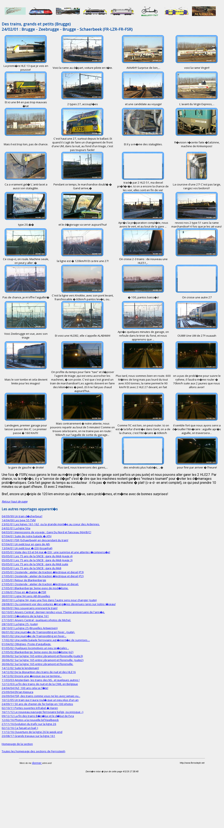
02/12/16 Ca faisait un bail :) (20, 728)
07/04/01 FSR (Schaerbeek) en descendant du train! (35, 540)
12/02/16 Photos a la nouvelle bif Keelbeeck (30, 720)
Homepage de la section (17, 744)
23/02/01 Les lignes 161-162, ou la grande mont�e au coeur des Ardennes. (51, 524)
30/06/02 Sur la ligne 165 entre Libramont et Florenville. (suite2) (43, 660)
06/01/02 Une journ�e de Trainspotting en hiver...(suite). (38, 632)
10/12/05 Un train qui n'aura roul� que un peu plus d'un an (40, 700)
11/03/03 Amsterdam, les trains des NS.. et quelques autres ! (41, 680)
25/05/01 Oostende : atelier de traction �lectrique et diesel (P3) (43, 572)
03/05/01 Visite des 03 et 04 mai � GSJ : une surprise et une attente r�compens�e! (56, 552)
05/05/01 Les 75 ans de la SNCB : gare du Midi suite (35, 564)
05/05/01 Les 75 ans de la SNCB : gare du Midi (31, 568)
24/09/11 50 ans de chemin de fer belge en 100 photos (37, 704)
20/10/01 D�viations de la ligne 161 (25, 616)
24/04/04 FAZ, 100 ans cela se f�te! (25, 688)
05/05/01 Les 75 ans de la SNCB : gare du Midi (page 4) (37, 556)
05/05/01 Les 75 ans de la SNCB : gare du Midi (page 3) (37, 560)
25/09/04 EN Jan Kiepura (17, 692)
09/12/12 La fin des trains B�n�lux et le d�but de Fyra (38, 716)
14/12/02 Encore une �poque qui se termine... (32, 676)
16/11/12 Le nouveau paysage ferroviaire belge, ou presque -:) (42, 712)
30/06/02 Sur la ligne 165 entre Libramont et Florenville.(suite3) (42, 656)
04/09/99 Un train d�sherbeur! (22, 516)
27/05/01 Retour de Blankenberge (24, 580)
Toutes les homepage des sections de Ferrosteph (33, 751)
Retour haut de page (14, 501)
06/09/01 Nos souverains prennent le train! (29, 608)
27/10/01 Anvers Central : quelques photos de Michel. (36, 620)
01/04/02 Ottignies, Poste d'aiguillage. (26, 644)
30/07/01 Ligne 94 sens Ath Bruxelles (26, 596)
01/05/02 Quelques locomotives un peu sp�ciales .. (35, 648)
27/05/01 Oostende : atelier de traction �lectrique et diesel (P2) (43, 576)
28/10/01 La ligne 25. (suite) (20, 624)
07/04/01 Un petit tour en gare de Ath (26, 544)
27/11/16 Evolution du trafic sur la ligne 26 (29, 724)
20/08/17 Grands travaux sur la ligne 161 (28, 736)
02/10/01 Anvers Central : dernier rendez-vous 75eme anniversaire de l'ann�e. (53, 612)
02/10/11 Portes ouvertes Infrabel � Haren (30, 708)
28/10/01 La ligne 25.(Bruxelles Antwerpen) (30, 628)
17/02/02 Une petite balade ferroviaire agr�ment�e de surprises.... (46, 640)
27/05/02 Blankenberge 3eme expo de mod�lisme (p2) (37, 652)
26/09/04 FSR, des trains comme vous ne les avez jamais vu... (41, 696)
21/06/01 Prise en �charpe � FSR (24, 592)
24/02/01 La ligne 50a (16, 528)
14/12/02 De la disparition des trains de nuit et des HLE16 (39, 672)
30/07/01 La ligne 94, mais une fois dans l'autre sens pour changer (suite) (49, 600)
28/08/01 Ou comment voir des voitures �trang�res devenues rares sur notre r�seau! (59, 604)
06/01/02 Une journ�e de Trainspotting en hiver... (34, 636)
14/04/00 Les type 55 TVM (19, 520)
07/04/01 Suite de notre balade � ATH (26, 536)
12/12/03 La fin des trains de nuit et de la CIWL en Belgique (40, 684)
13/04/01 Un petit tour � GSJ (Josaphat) (27, 548)
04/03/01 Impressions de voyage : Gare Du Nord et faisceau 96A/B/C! (46, 532)
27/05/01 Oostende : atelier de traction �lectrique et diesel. (40, 584)
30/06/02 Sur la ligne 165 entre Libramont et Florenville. (37, 664)
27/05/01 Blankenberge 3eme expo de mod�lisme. (35, 588)
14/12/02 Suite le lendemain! (20, 668)
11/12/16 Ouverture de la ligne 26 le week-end (32, 732)
